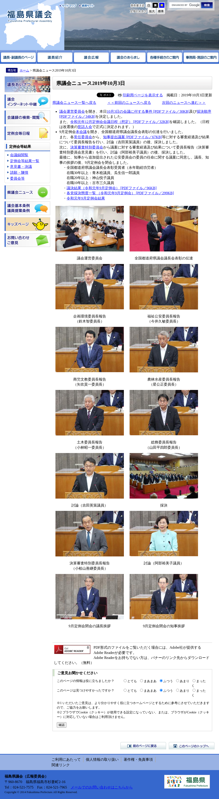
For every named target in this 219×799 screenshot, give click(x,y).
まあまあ (150, 681)
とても (132, 681)
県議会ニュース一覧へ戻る (74, 103)
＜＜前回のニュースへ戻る (129, 103)
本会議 (81, 132)
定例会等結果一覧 (24, 161)
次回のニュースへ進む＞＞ (184, 103)
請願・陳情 (19, 172)
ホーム (24, 70)
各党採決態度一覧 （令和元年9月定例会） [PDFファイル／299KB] (120, 193)
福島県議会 (29, 16)
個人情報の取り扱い (102, 759)
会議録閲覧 (19, 155)
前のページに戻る (143, 745)
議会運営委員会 (72, 111)
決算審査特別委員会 (86, 147)
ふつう (168, 681)
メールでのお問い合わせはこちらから (102, 787)
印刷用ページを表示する (143, 95)
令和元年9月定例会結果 (86, 198)
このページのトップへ (191, 745)
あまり (184, 681)
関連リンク (61, 765)
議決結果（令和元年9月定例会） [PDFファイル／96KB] (111, 188)
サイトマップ (68, 6)
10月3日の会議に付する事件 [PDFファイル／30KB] (148, 111)
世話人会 (85, 127)
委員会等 (17, 178)
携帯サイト (85, 6)
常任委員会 (83, 137)
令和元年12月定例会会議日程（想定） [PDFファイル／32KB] (119, 122)
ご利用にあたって (66, 759)
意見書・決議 (21, 167)
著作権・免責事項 (138, 759)
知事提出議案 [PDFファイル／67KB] (132, 137)
